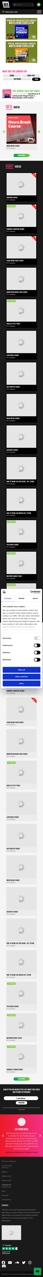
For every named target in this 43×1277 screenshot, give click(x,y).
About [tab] (35, 598)
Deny (21, 683)
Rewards (5, 1195)
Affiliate (4, 1172)
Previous (4, 132)
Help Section (6, 1180)
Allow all (21, 670)
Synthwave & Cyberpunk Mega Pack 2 (26, 95)
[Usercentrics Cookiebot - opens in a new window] (30, 592)
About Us (5, 1167)
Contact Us (6, 1185)
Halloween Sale (10, 12)
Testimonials (6, 1187)
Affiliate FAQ (6, 1176)
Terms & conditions (9, 1161)
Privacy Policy (7, 1165)
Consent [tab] (7, 598)
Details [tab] (21, 598)
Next (39, 132)
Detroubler (29, 98)
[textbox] (23, 5)
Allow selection (21, 677)
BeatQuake (17, 98)
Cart (38, 4)
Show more (21, 155)
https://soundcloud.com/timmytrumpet (21, 1144)
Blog (3, 1191)
